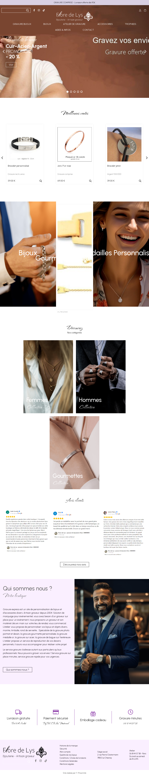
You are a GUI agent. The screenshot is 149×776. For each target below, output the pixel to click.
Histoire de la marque (69, 745)
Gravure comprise (65, 174)
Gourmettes (68, 475)
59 (11, 180)
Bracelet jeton (114, 165)
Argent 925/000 (114, 174)
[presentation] (2, 158)
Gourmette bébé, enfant (74, 257)
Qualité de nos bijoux (68, 755)
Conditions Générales (68, 761)
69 (61, 180)
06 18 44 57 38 (130, 717)
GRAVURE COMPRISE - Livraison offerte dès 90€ (74, 2)
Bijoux (28, 252)
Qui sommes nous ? (17, 669)
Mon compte (65, 752)
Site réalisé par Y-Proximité (74, 773)
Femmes (37, 399)
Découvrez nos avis (74, 564)
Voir (11, 64)
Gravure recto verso (16, 174)
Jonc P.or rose (64, 165)
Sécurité (63, 749)
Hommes (90, 399)
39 (111, 180)
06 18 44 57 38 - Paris (137, 753)
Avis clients (74, 500)
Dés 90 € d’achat (18, 717)
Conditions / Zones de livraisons (73, 758)
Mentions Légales (67, 764)
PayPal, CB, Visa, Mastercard (55, 717)
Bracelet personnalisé (18, 165)
